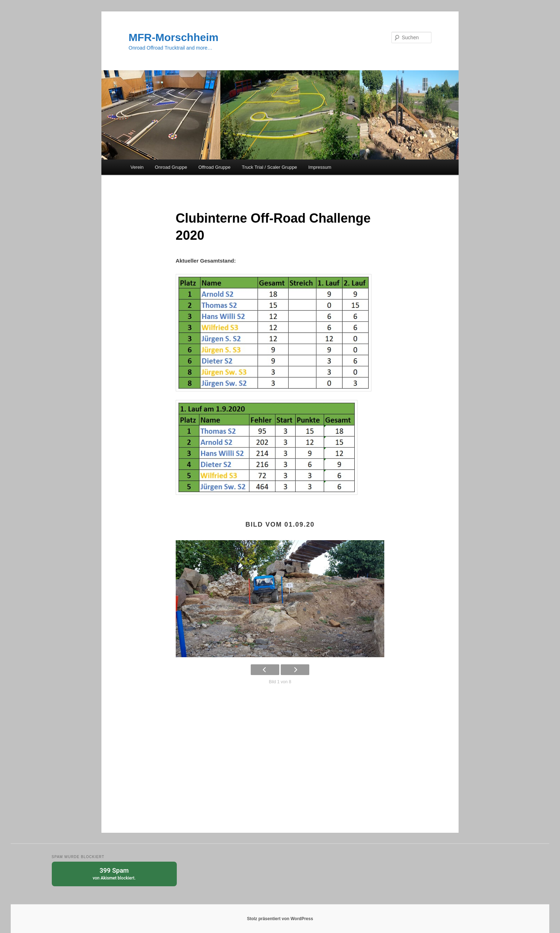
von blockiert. (114, 873)
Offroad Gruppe (214, 167)
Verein (137, 167)
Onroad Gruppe (171, 167)
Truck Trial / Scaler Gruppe (269, 167)
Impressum (319, 167)
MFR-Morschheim (174, 37)
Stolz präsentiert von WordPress (280, 918)
